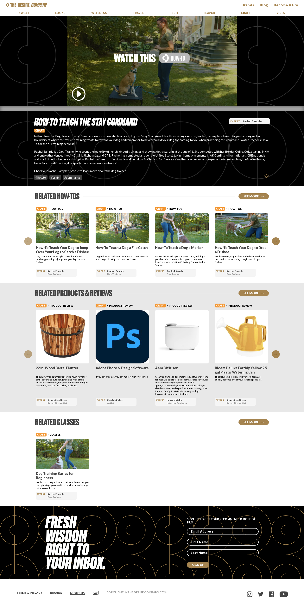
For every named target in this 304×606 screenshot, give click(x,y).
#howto (41, 177)
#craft (55, 177)
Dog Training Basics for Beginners (55, 475)
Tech (174, 13)
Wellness (99, 13)
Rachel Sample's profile (63, 171)
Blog (264, 5)
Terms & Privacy (29, 592)
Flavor (209, 13)
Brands (56, 592)
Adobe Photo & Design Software (122, 368)
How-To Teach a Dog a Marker (179, 247)
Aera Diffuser (166, 368)
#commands (72, 177)
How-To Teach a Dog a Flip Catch (122, 247)
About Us (77, 593)
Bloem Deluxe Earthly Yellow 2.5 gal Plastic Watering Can (241, 370)
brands (248, 5)
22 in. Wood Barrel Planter (57, 368)
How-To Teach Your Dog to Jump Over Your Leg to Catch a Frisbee (62, 249)
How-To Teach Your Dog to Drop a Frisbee (240, 249)
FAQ (95, 593)
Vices (281, 13)
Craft (246, 13)
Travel (138, 13)
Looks (60, 13)
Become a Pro (286, 5)
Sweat (24, 13)
